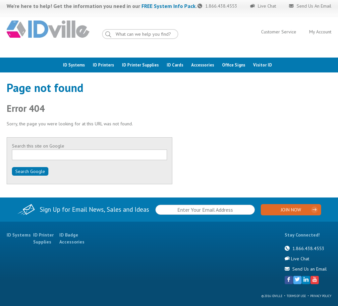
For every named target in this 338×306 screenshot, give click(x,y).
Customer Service (278, 32)
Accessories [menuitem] (202, 65)
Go (114, 35)
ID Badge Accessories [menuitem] (71, 238)
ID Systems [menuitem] (74, 65)
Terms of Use (296, 296)
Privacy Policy (320, 296)
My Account (320, 32)
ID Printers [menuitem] (103, 65)
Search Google (30, 171)
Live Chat (266, 6)
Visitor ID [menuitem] (262, 65)
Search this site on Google (38, 146)
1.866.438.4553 (220, 6)
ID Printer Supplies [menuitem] (140, 65)
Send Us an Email (309, 269)
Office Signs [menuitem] (233, 65)
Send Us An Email (313, 6)
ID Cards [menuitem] (175, 65)
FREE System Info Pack (168, 6)
